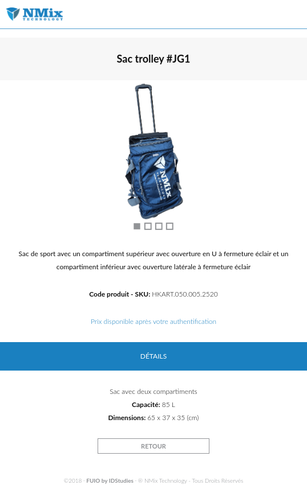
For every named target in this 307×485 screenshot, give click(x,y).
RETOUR (153, 446)
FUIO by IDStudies (110, 480)
